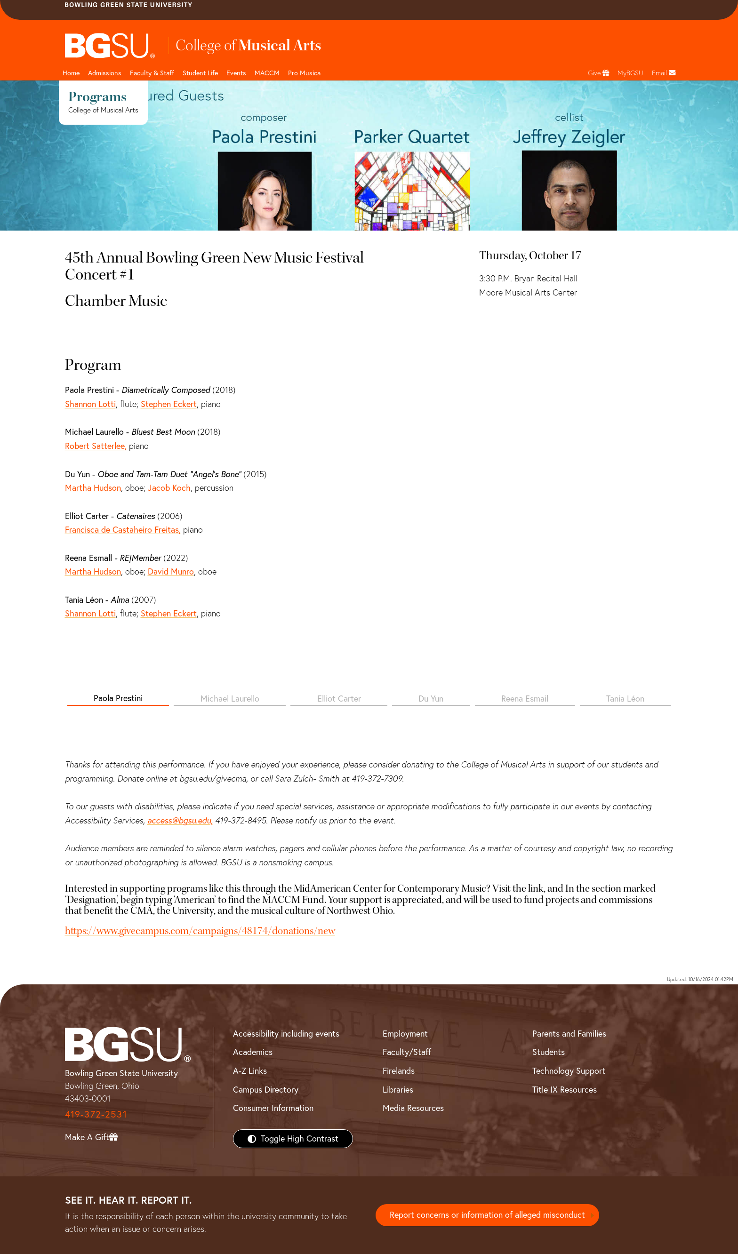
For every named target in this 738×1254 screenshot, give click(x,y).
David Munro (171, 571)
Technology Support (568, 1070)
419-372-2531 (96, 1114)
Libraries (398, 1089)
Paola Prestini (118, 698)
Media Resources (413, 1107)
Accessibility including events (286, 1033)
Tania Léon (625, 698)
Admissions (104, 73)
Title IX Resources (564, 1089)
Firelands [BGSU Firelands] (399, 1070)
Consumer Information (273, 1107)
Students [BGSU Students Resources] (548, 1051)
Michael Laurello (230, 698)
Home (71, 73)
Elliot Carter (339, 698)
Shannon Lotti (90, 404)
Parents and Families (569, 1033)
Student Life (200, 73)
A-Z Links (250, 1070)
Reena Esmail (524, 698)
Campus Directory (265, 1089)
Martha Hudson (93, 487)
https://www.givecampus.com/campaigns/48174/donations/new (200, 930)
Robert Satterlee (95, 445)
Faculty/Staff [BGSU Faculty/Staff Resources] (407, 1051)
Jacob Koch (169, 487)
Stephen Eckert (169, 404)
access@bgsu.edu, (180, 820)
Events (236, 73)
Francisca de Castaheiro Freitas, (123, 529)
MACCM (267, 73)
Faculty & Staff (152, 73)
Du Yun (430, 698)
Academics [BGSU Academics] (253, 1051)
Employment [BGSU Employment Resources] (405, 1033)
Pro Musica (304, 73)
